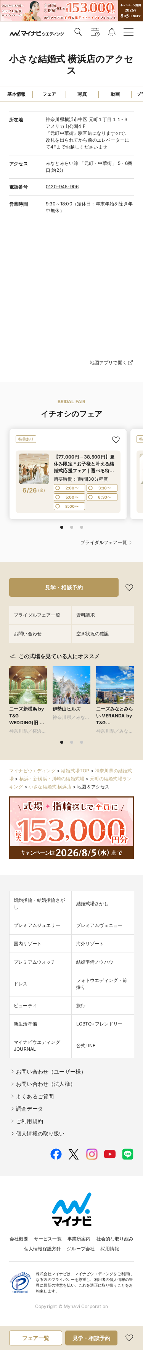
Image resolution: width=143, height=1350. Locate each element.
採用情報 (109, 1248)
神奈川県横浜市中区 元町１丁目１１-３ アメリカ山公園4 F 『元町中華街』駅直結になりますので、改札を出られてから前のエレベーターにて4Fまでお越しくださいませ (89, 133)
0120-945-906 (62, 186)
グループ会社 (81, 1248)
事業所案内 (79, 1239)
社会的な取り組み (114, 1239)
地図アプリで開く (112, 362)
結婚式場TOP (75, 771)
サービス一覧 (48, 1239)
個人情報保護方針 (42, 1248)
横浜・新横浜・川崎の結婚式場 (51, 779)
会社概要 (19, 1239)
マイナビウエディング (32, 771)
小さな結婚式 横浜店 (50, 787)
